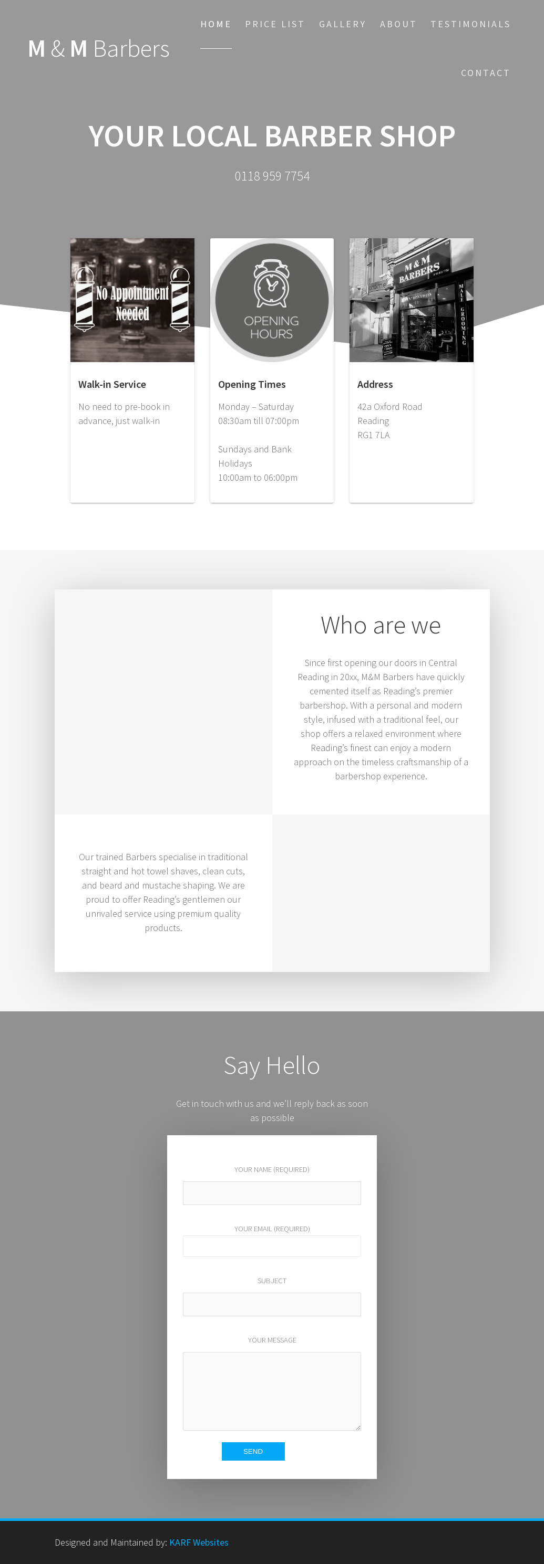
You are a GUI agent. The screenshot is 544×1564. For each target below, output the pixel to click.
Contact (486, 73)
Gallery (342, 24)
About (398, 24)
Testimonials (470, 24)
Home (216, 24)
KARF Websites (199, 1542)
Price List (275, 24)
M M (98, 48)
